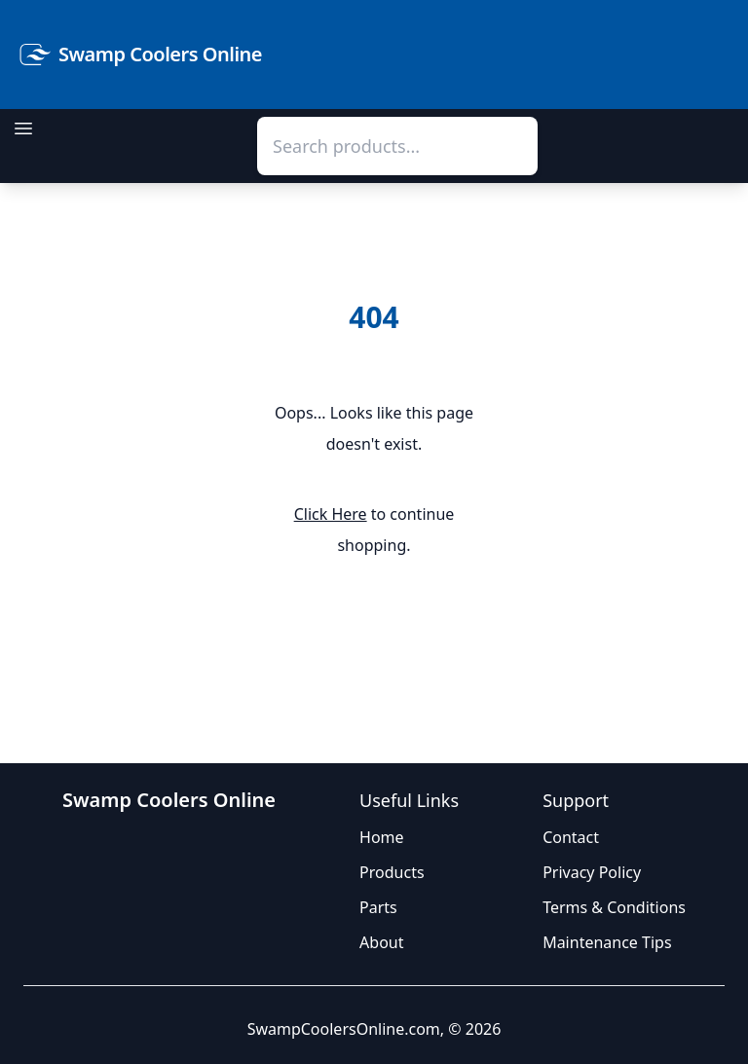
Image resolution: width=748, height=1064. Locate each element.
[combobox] (397, 146)
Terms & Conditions (614, 907)
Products (392, 872)
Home (381, 837)
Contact (570, 837)
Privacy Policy (591, 872)
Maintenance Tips (606, 942)
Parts (378, 907)
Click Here (330, 514)
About (381, 942)
